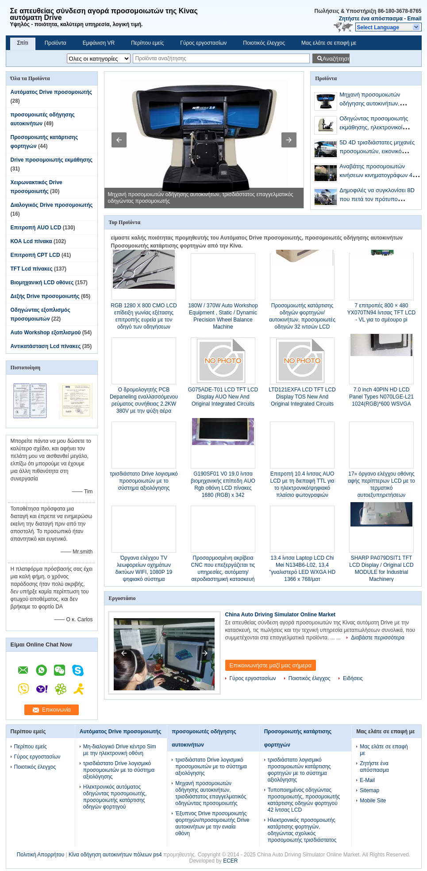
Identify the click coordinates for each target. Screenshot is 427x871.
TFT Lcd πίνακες (32, 269)
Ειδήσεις (353, 678)
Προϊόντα (55, 43)
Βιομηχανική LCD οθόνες (42, 282)
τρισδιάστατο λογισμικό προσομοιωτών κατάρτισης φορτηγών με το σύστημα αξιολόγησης (299, 770)
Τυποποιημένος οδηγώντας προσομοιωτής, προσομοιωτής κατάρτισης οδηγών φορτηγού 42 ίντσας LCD (304, 800)
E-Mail (367, 780)
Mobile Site (373, 800)
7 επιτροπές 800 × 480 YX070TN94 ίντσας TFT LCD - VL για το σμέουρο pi (381, 312)
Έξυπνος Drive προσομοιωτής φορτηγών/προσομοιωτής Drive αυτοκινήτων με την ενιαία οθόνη (212, 823)
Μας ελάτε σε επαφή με (328, 43)
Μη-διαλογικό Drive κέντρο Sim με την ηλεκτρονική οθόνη (119, 749)
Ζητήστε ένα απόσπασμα (371, 18)
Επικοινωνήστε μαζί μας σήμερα (271, 665)
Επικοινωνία (56, 710)
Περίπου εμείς (147, 43)
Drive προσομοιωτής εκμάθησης (52, 160)
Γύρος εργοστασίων (203, 43)
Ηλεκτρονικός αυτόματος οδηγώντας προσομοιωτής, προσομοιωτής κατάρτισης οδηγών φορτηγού (115, 797)
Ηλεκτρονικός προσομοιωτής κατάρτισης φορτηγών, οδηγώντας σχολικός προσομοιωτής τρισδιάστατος (302, 830)
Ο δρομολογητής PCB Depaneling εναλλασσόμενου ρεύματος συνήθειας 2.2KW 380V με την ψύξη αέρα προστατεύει (144, 404)
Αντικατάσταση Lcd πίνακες (46, 346)
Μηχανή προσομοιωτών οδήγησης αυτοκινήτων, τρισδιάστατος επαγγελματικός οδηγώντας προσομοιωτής (210, 793)
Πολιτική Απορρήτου (40, 855)
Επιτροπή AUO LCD (36, 228)
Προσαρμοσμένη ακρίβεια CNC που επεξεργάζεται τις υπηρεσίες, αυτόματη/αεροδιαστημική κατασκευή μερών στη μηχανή (223, 572)
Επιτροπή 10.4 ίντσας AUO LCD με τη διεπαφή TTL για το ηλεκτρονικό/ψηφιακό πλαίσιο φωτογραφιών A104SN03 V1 (302, 488)
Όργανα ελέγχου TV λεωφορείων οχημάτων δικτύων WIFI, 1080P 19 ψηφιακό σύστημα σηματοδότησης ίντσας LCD (144, 572)
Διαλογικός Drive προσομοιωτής (52, 205)
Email (414, 18)
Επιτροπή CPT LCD (35, 255)
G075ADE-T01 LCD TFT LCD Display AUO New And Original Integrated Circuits (223, 397)
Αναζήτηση (336, 58)
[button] (388, 27)
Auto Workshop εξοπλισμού (46, 332)
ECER (230, 861)
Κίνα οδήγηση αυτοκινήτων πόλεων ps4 (115, 855)
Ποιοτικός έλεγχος (264, 43)
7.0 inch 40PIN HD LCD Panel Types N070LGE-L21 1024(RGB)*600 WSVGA (381, 397)
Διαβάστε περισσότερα (377, 638)
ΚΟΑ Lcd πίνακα (31, 241)
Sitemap (369, 790)
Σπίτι (22, 43)
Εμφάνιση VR (99, 43)
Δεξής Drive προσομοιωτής (45, 296)
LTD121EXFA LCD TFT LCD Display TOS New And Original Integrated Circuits (302, 397)
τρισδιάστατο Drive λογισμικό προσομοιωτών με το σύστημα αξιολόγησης (143, 481)
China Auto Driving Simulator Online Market (280, 615)
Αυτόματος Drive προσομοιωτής (51, 92)
